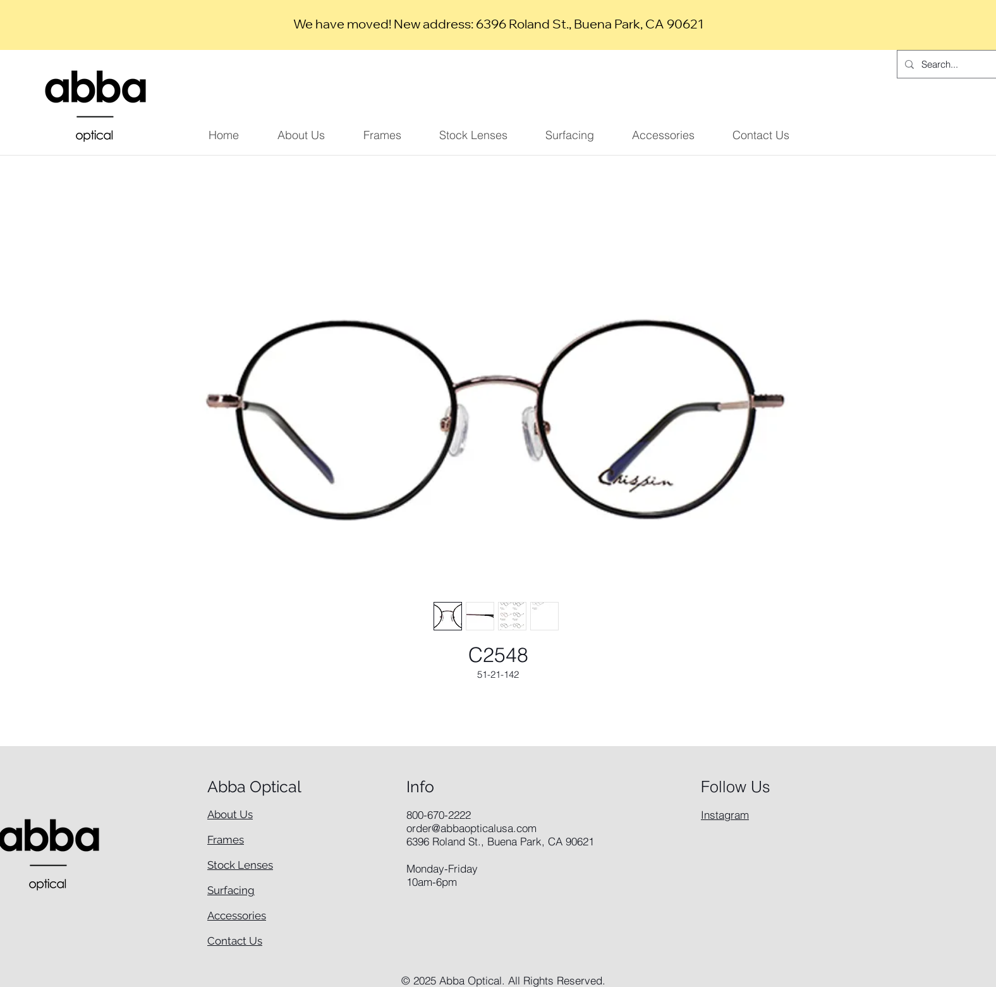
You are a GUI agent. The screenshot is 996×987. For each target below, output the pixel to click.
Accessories (236, 915)
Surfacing (231, 890)
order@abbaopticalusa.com (471, 828)
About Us (230, 814)
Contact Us (234, 941)
